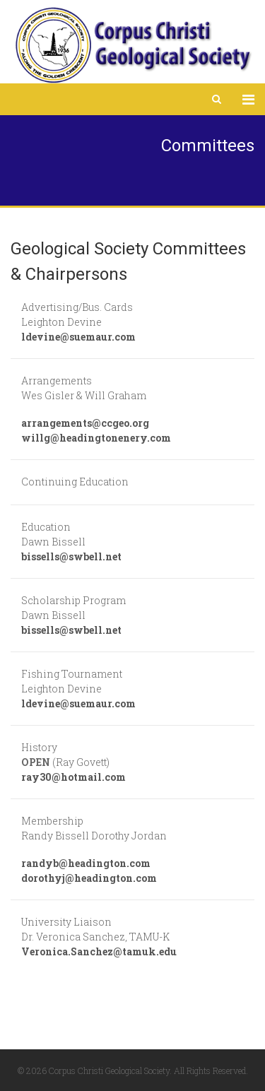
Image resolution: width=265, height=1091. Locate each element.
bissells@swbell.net (71, 556)
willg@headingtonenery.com (96, 437)
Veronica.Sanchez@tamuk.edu (99, 951)
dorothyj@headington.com (89, 878)
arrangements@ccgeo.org (85, 423)
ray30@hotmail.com (73, 777)
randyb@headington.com (86, 863)
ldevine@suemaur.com (78, 336)
